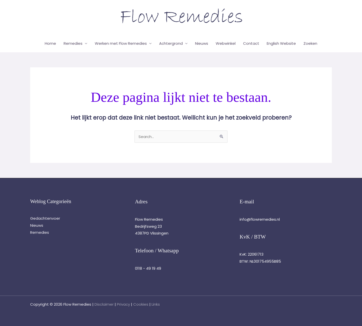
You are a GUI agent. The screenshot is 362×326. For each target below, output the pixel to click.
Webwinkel (226, 43)
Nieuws (201, 43)
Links (156, 304)
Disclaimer (104, 304)
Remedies (73, 43)
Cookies (140, 304)
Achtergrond (171, 43)
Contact (251, 43)
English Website (281, 43)
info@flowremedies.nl (260, 219)
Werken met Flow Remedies (121, 43)
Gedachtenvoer (45, 218)
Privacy (123, 304)
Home (50, 43)
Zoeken (310, 43)
